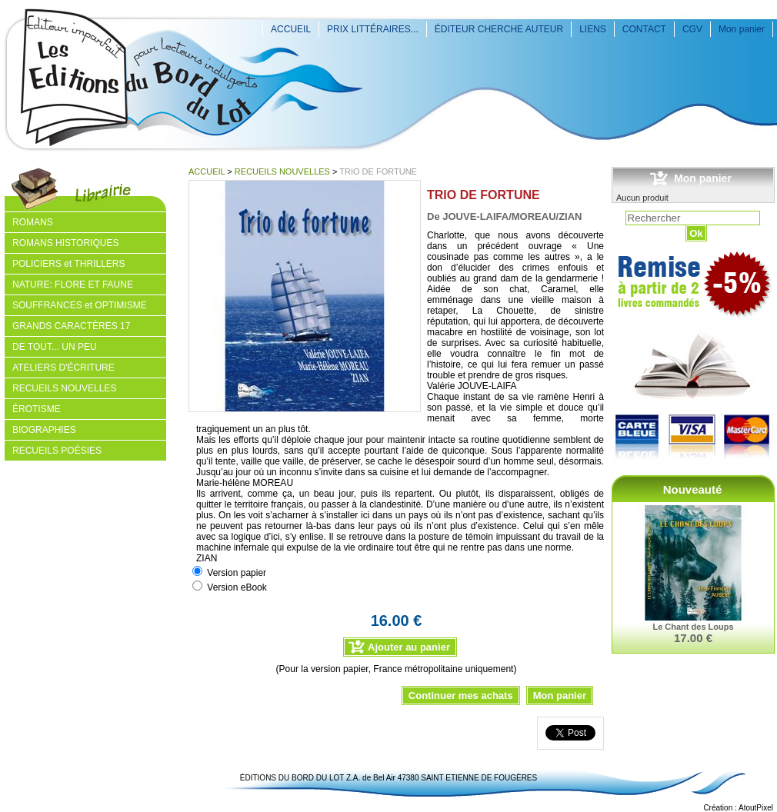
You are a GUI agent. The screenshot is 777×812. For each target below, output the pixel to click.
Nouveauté (692, 489)
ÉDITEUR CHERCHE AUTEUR (499, 29)
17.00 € (693, 637)
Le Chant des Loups (692, 626)
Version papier (236, 572)
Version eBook (236, 587)
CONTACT (644, 29)
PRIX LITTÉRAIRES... (373, 29)
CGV (692, 29)
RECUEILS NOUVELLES (282, 171)
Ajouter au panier (409, 647)
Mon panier (742, 29)
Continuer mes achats (461, 695)
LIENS (592, 29)
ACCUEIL (291, 29)
